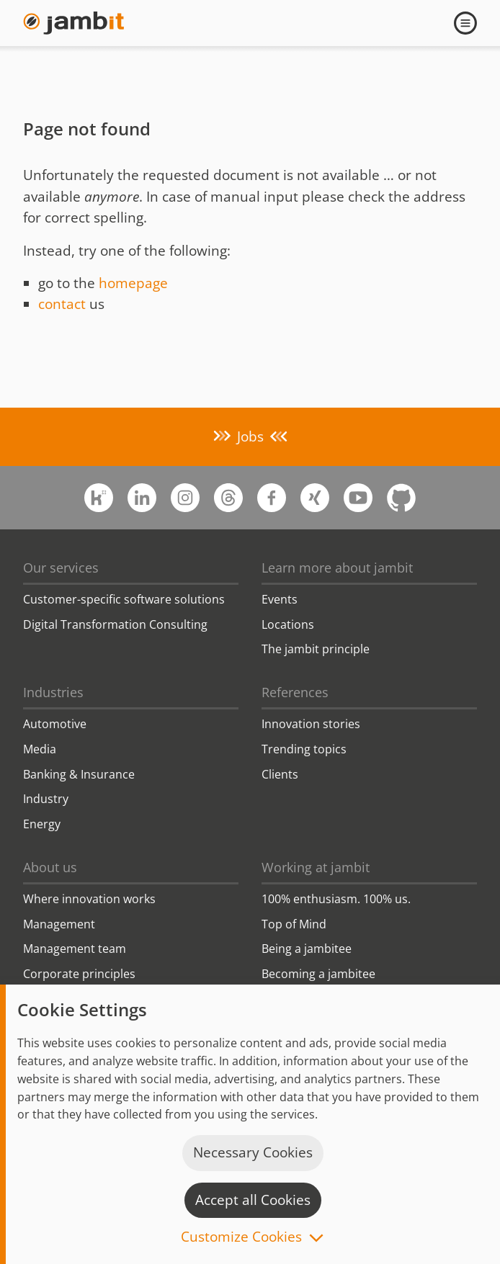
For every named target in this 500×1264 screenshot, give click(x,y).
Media (39, 749)
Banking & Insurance (79, 774)
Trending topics (304, 749)
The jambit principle (316, 649)
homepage (133, 283)
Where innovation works (89, 899)
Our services (61, 567)
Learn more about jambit (337, 567)
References (295, 692)
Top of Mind (294, 924)
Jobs (250, 436)
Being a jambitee (307, 948)
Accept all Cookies (253, 1200)
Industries (53, 692)
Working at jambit (316, 867)
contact (62, 304)
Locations (288, 624)
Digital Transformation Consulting (115, 624)
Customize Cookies (241, 1237)
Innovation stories (311, 724)
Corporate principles (79, 974)
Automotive (54, 724)
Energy (42, 824)
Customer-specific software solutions (124, 599)
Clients (280, 774)
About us (50, 867)
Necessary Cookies (253, 1152)
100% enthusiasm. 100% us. (336, 899)
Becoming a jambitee (318, 974)
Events (280, 599)
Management (59, 924)
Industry (45, 799)
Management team (74, 948)
